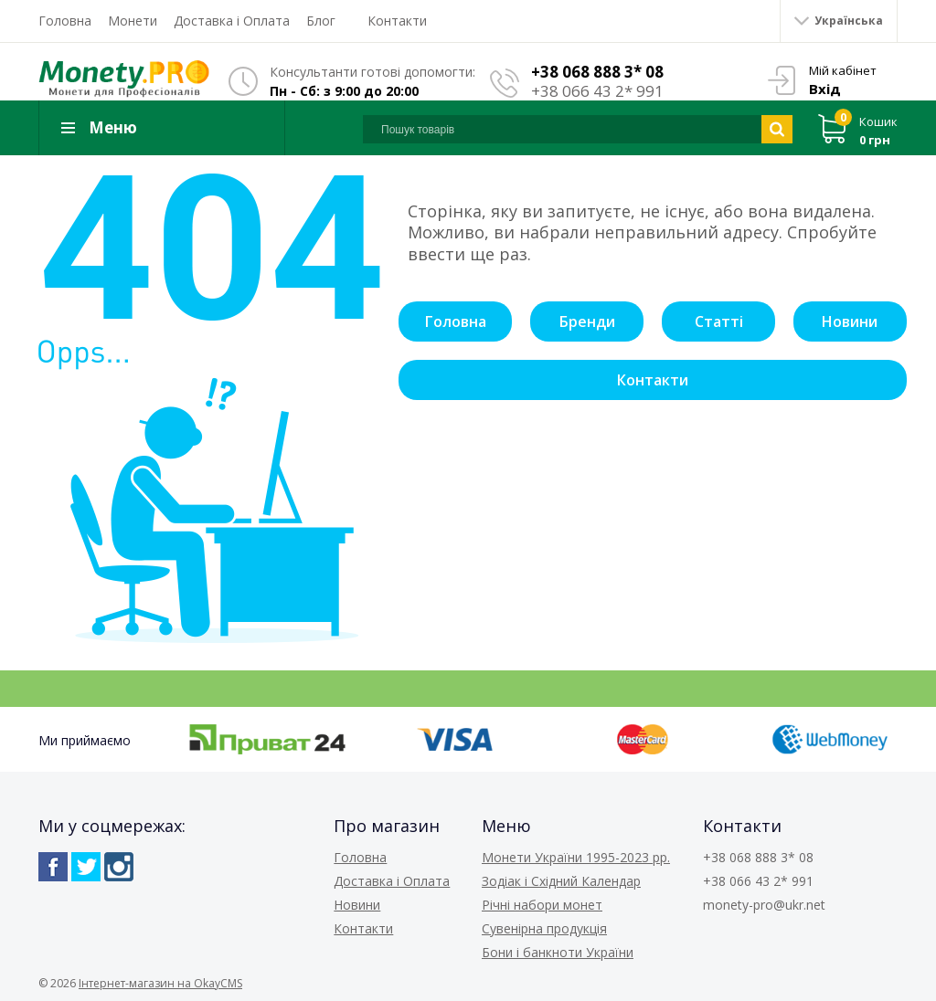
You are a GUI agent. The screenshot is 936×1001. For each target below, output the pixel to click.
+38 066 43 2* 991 (597, 90)
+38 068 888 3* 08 (597, 71)
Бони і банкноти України (557, 952)
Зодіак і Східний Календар (561, 881)
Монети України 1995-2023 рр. (576, 857)
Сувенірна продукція (544, 928)
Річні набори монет (542, 904)
